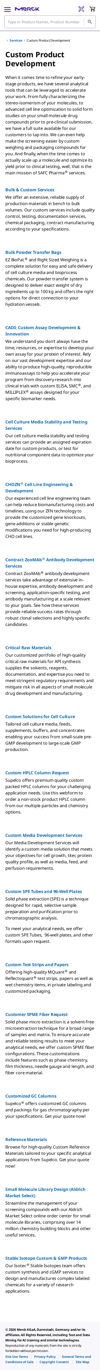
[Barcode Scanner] (81, 9)
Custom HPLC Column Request (37, 773)
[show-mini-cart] (92, 9)
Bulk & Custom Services (29, 190)
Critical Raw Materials (28, 648)
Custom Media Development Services (43, 835)
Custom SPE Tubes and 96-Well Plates (43, 891)
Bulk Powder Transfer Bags (33, 252)
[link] (16, 1356)
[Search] (89, 21)
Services (16, 40)
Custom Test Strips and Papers (36, 964)
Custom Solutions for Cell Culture (40, 716)
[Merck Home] (27, 9)
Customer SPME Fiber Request (36, 1014)
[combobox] (50, 22)
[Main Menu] (7, 9)
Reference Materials (26, 1139)
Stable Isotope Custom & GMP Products (46, 1258)
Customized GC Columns (31, 1096)
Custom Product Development (48, 40)
